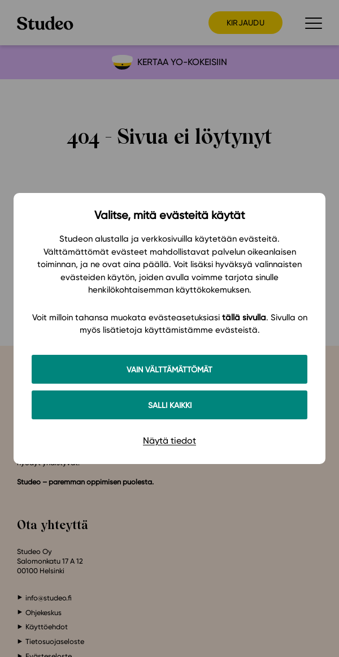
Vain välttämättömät (169, 369)
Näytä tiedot (169, 440)
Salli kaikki (170, 405)
